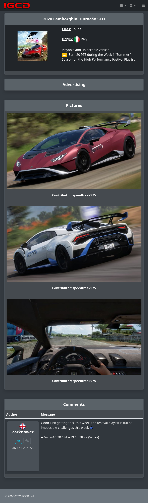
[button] (123, 6)
